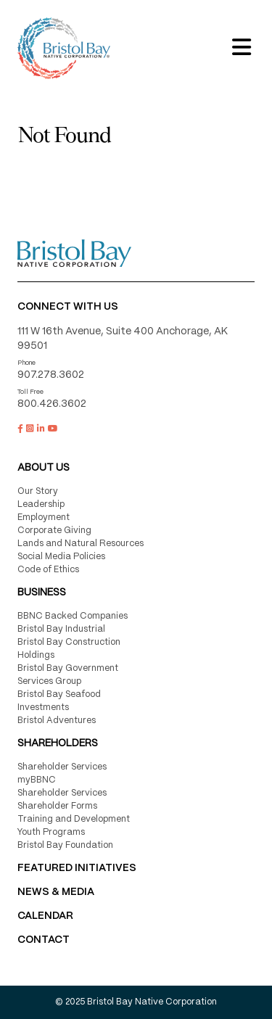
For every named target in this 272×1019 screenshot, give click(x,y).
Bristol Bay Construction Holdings (68, 648)
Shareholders (57, 743)
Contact (43, 940)
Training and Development (73, 819)
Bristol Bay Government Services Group (67, 674)
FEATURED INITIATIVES (76, 868)
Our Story (37, 491)
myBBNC (36, 780)
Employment (43, 517)
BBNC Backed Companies (72, 616)
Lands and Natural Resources (80, 544)
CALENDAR (45, 916)
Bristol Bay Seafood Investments (59, 700)
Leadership (41, 504)
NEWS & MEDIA (55, 892)
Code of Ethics (48, 570)
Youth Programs (51, 832)
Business (41, 592)
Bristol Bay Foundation (65, 845)
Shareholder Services (62, 767)
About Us (43, 468)
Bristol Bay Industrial (61, 629)
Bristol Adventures (56, 721)
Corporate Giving (54, 531)
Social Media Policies (61, 557)
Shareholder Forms (57, 806)
